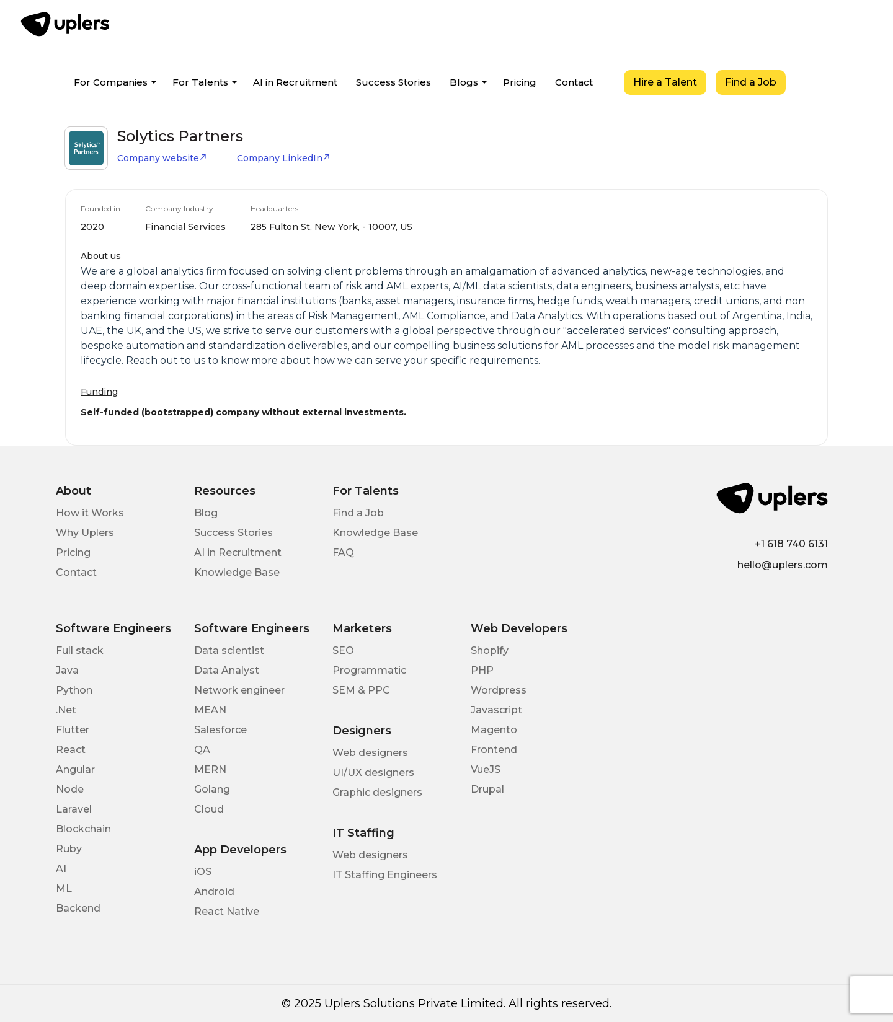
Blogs (464, 82)
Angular (75, 769)
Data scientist (229, 650)
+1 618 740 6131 (791, 544)
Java (67, 670)
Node (70, 789)
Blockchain (83, 829)
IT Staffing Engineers (384, 875)
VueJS (485, 769)
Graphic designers (377, 792)
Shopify (490, 650)
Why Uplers (85, 533)
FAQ (343, 552)
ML (64, 888)
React (71, 749)
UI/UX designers (373, 772)
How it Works (90, 513)
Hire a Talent (665, 82)
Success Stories (393, 82)
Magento (494, 730)
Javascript (496, 710)
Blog (206, 513)
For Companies (111, 82)
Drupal (487, 789)
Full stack (80, 650)
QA (202, 749)
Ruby (69, 849)
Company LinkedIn (284, 158)
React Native (226, 911)
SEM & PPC (361, 690)
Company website (162, 158)
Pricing (519, 82)
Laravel (74, 809)
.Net (66, 710)
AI (61, 868)
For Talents (200, 82)
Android (214, 891)
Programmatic (369, 670)
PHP (482, 670)
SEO (343, 650)
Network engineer (239, 690)
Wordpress (498, 690)
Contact (574, 82)
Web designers (370, 753)
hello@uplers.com (782, 565)
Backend (78, 908)
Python (74, 690)
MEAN (210, 710)
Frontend (494, 749)
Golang (212, 789)
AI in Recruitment (295, 82)
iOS (202, 872)
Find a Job (750, 82)
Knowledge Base (237, 572)
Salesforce (220, 730)
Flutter (72, 730)
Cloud (209, 809)
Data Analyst (226, 670)
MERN (210, 769)
